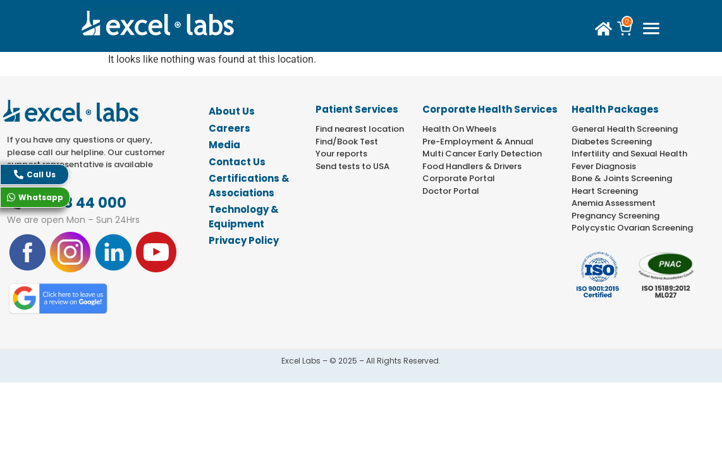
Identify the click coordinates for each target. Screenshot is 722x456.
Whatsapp (35, 197)
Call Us (35, 174)
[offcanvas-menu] (651, 29)
